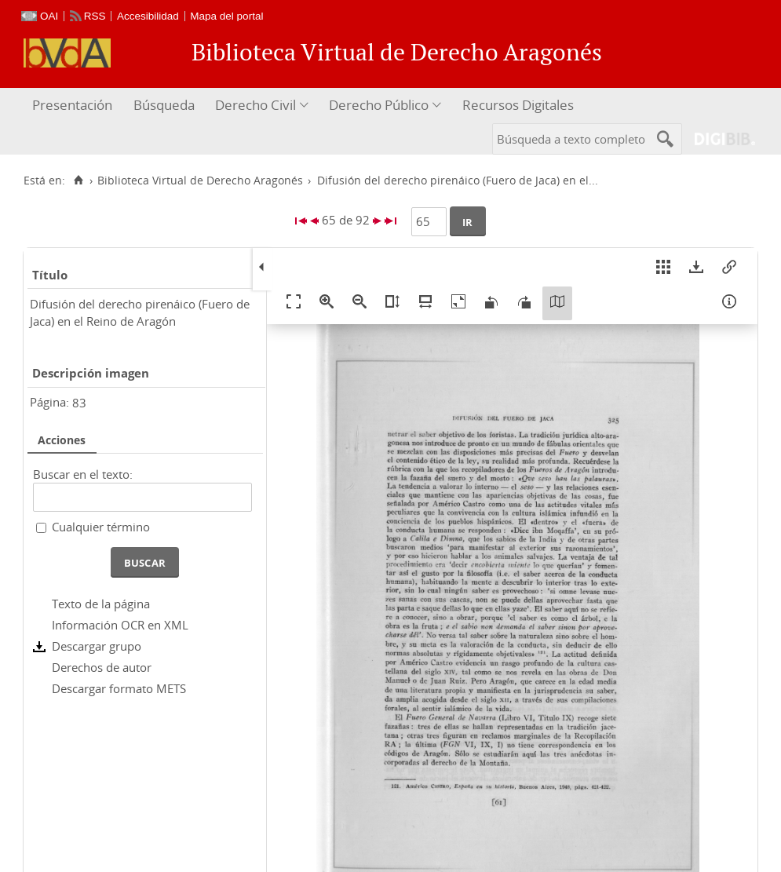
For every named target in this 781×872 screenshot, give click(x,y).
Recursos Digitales (518, 105)
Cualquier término (101, 527)
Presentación (72, 105)
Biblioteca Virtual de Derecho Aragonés (200, 180)
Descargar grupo (96, 646)
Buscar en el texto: (83, 474)
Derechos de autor (101, 667)
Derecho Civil (255, 105)
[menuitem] (74, 105)
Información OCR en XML (120, 625)
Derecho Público (379, 105)
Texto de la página (101, 603)
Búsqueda (164, 105)
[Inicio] (78, 180)
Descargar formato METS (119, 688)
